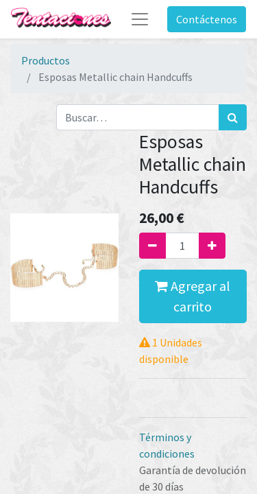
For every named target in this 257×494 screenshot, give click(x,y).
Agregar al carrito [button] (192, 296)
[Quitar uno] (152, 246)
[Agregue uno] (212, 246)
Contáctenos (206, 19)
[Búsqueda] (233, 117)
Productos (45, 60)
